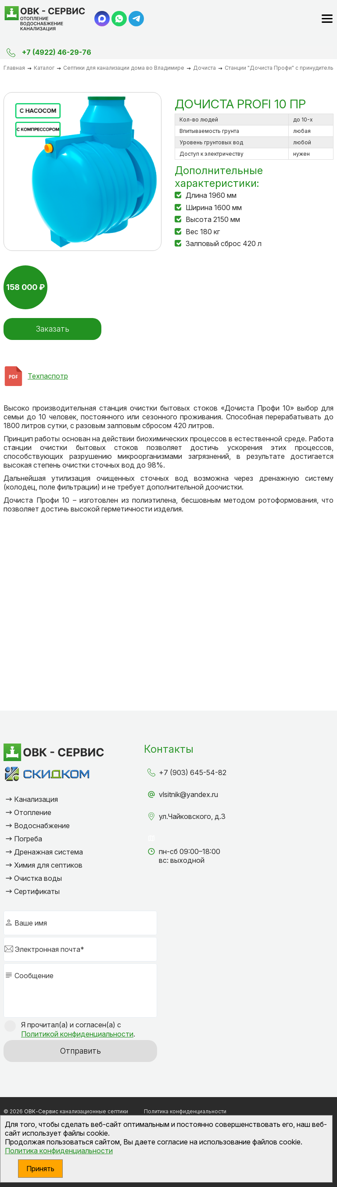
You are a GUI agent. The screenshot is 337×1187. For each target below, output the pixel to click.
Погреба (28, 838)
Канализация (36, 799)
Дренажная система (48, 851)
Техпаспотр (48, 376)
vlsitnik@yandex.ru (188, 794)
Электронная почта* (49, 949)
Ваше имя (30, 923)
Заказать (51, 328)
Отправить (80, 1050)
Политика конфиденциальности (59, 1150)
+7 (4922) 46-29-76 (56, 52)
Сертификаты (37, 891)
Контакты (169, 749)
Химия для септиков (48, 865)
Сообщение (34, 975)
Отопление (32, 812)
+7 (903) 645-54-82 (192, 772)
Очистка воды (38, 878)
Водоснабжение (42, 825)
